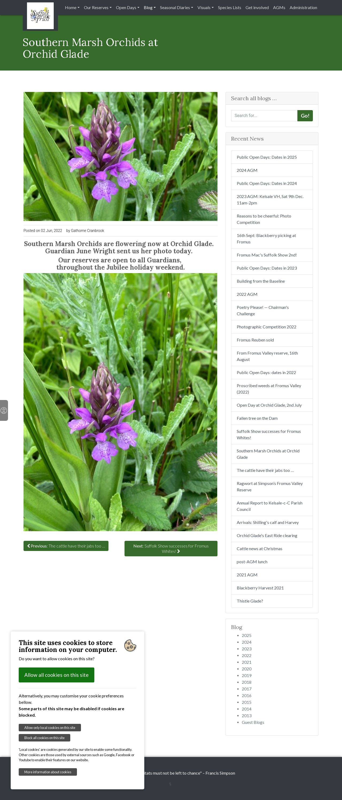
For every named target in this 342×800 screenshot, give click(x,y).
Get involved (257, 7)
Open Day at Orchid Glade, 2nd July (269, 404)
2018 (246, 682)
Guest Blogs (253, 722)
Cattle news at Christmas (259, 548)
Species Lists (229, 7)
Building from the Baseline (261, 281)
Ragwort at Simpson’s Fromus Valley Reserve (270, 486)
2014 (246, 708)
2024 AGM (247, 170)
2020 (246, 668)
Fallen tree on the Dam (257, 418)
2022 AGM (247, 294)
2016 (246, 695)
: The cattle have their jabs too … (66, 545)
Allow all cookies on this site (56, 675)
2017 (246, 688)
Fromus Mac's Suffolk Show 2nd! (267, 254)
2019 (246, 675)
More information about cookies (47, 772)
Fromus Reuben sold (255, 339)
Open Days (126, 7)
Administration (303, 7)
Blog (148, 7)
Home (70, 7)
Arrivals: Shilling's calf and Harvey (268, 522)
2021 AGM (247, 574)
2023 (246, 648)
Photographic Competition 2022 (266, 326)
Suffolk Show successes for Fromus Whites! (269, 434)
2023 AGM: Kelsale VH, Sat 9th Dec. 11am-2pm (270, 199)
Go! (305, 115)
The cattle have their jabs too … (265, 470)
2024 (246, 641)
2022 (246, 655)
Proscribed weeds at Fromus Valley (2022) (269, 388)
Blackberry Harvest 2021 (260, 587)
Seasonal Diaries (175, 7)
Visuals (204, 7)
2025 (246, 635)
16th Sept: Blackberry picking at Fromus (266, 238)
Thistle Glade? (250, 600)
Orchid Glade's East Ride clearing (267, 535)
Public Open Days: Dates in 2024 (267, 183)
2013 (246, 715)
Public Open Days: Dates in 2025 (267, 157)
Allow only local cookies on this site (49, 727)
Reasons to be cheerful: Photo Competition (264, 219)
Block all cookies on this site (44, 738)
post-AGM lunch (252, 561)
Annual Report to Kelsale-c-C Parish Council (269, 506)
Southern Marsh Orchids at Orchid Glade (268, 454)
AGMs (279, 7)
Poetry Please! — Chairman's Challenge (263, 310)
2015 (246, 702)
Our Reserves (96, 7)
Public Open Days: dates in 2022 (266, 372)
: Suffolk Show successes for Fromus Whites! (171, 548)
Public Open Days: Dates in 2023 (267, 267)
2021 (246, 662)
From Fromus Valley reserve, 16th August (267, 356)
